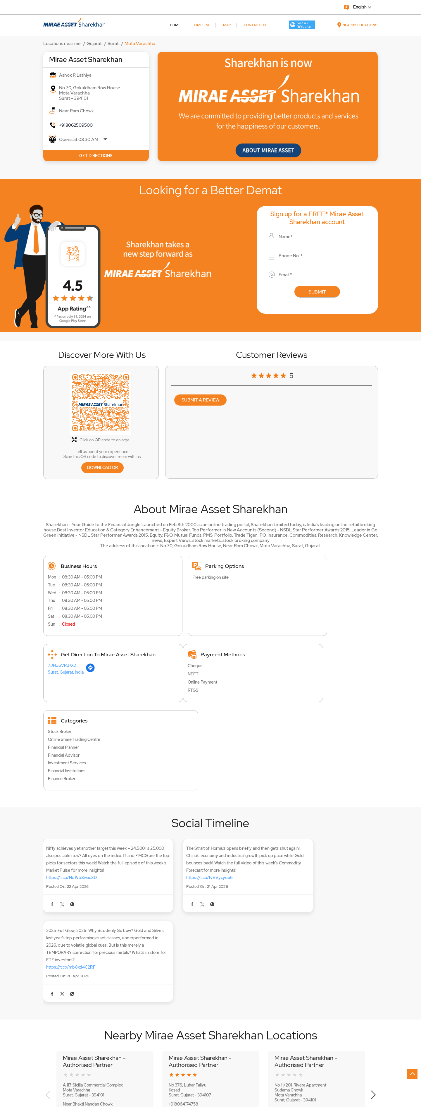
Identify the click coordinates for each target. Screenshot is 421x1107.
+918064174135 (289, 969)
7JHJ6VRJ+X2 (288, 580)
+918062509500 (76, 125)
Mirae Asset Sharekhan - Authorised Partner (94, 921)
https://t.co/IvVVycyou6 (184, 819)
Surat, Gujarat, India (292, 587)
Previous (48, 955)
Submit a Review (201, 400)
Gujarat (94, 43)
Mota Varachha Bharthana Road (70, 1025)
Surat (113, 43)
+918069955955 (78, 973)
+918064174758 (183, 964)
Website (78, 990)
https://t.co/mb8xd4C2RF (301, 827)
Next (373, 955)
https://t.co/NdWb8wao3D (71, 819)
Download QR (102, 467)
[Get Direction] (316, 586)
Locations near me (62, 43)
